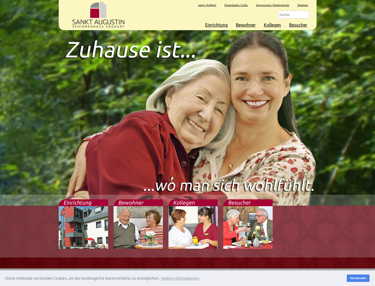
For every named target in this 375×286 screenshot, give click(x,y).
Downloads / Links (236, 5)
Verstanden (358, 278)
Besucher (298, 24)
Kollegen (272, 24)
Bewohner (246, 24)
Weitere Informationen (179, 278)
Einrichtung (216, 24)
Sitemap (302, 5)
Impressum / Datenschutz (272, 5)
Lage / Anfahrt (207, 5)
